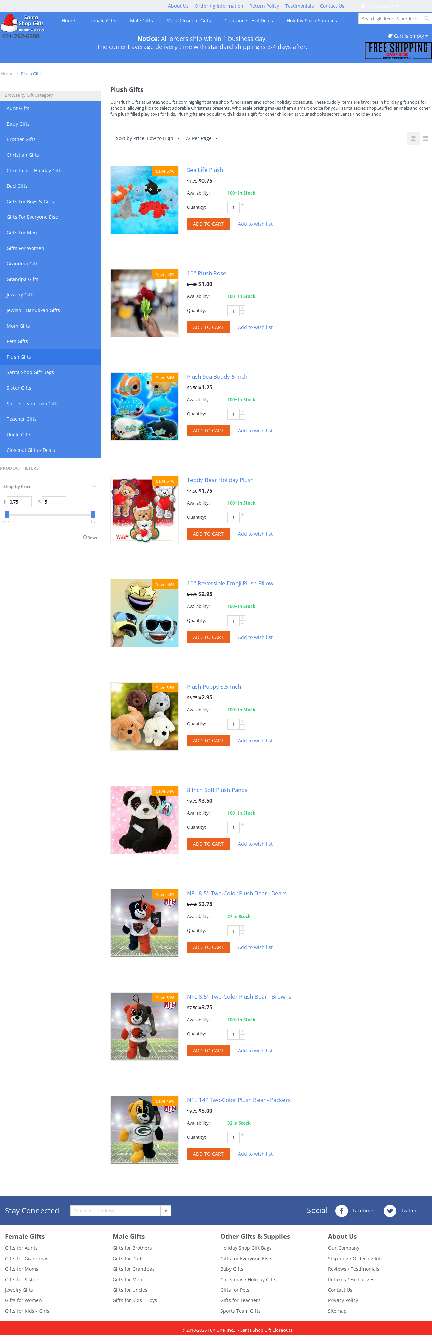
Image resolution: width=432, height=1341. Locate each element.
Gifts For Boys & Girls (30, 201)
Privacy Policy (343, 1300)
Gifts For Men (22, 232)
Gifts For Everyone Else (32, 217)
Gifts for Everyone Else (245, 1258)
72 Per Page (201, 138)
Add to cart (208, 224)
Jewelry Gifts (21, 294)
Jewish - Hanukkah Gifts (33, 310)
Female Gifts (102, 20)
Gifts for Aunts (21, 1248)
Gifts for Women (23, 1300)
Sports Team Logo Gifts (33, 403)
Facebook (354, 1211)
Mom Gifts (18, 326)
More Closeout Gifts (188, 20)
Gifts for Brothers (132, 1248)
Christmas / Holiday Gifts (248, 1279)
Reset (92, 537)
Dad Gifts (17, 186)
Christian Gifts (23, 155)
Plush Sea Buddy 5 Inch (217, 376)
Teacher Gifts (22, 419)
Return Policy (264, 6)
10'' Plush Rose (206, 273)
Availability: (198, 193)
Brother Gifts (21, 139)
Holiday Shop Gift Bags (246, 1248)
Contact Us (332, 6)
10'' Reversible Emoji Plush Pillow (230, 583)
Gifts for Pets (234, 1290)
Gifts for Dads (128, 1258)
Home (68, 20)
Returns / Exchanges (351, 1279)
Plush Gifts (19, 357)
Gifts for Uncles (130, 1290)
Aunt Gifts (18, 108)
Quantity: (196, 207)
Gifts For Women (25, 248)
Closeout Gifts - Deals (31, 450)
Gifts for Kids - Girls (27, 1311)
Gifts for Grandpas (134, 1269)
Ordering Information (219, 6)
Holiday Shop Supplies (312, 20)
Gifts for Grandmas (26, 1258)
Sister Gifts (19, 388)
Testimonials (299, 6)
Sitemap (337, 1311)
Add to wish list (255, 224)
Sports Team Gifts (240, 1311)
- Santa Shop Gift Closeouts (265, 1330)
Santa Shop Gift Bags (30, 372)
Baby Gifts (18, 124)
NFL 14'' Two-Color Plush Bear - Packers (239, 1100)
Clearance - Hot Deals (248, 20)
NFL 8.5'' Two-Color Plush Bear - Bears (237, 893)
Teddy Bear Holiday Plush (220, 480)
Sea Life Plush (205, 170)
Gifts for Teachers (240, 1300)
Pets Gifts (17, 341)
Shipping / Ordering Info (355, 1258)
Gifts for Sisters (22, 1279)
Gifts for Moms (21, 1269)
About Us (178, 6)
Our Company (343, 1248)
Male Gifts (141, 20)
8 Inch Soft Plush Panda (217, 790)
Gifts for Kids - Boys (135, 1300)
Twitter (400, 1211)
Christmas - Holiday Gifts (35, 170)
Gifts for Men (127, 1279)
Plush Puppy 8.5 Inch (214, 686)
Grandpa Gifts (22, 279)
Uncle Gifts (19, 434)
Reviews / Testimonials (353, 1269)
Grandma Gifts (23, 263)
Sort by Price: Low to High (148, 138)
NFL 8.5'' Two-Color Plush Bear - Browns (239, 996)
